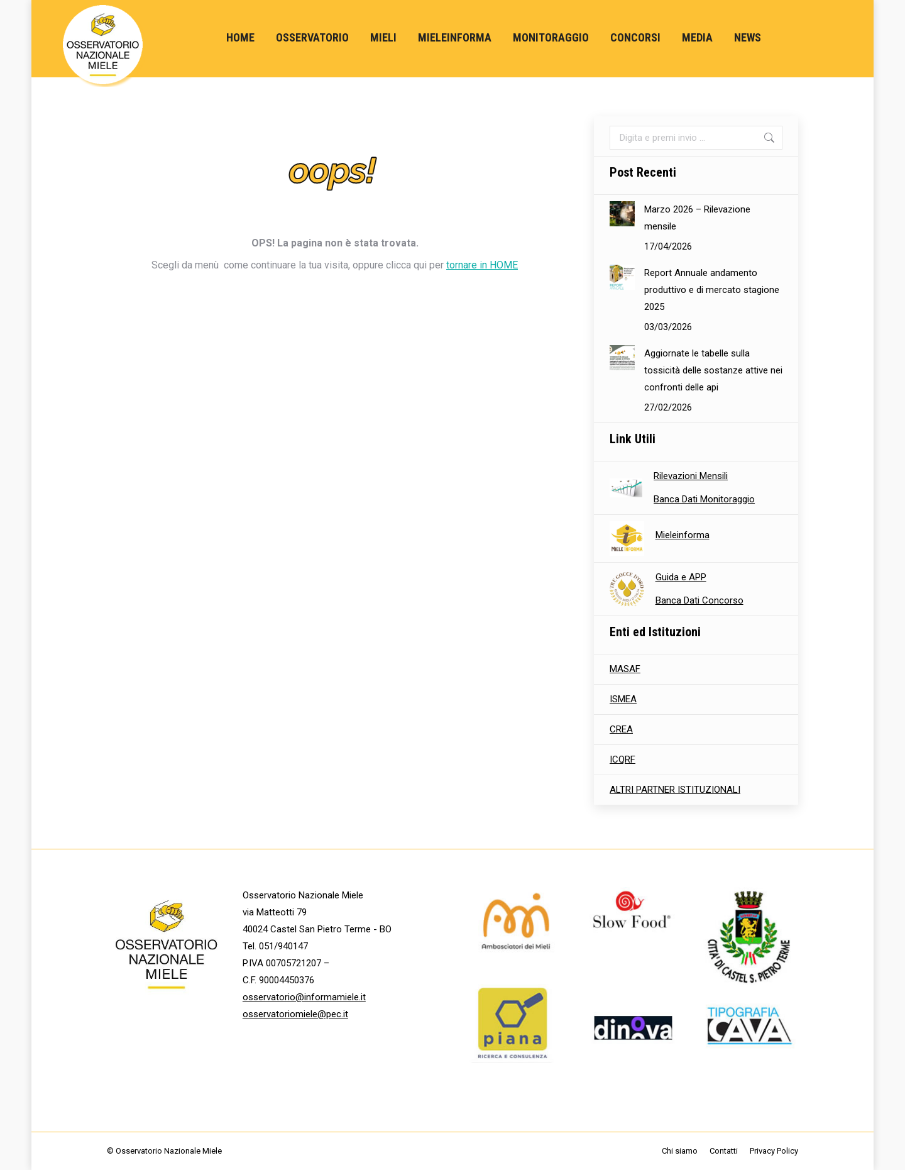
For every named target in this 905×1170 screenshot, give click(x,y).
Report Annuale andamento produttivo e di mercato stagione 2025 (711, 289)
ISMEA (623, 699)
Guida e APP (680, 577)
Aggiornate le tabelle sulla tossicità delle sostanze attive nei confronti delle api (713, 370)
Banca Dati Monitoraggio (704, 499)
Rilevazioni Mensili (691, 476)
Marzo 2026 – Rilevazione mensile (697, 218)
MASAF (625, 669)
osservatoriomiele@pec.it (295, 1014)
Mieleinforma (682, 535)
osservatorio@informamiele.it (304, 997)
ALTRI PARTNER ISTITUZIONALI (675, 789)
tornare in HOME (482, 265)
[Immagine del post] (622, 213)
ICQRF (622, 759)
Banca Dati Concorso (699, 600)
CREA (621, 729)
